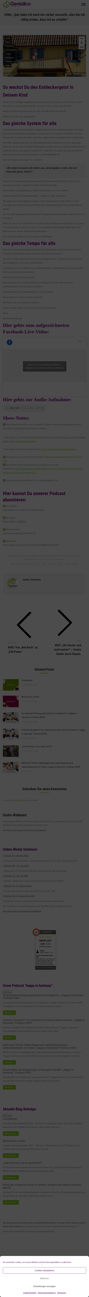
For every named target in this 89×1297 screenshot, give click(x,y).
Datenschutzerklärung (47, 1293)
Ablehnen (44, 1278)
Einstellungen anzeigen (44, 1286)
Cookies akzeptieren (44, 1270)
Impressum (61, 1293)
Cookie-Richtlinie (29, 1293)
